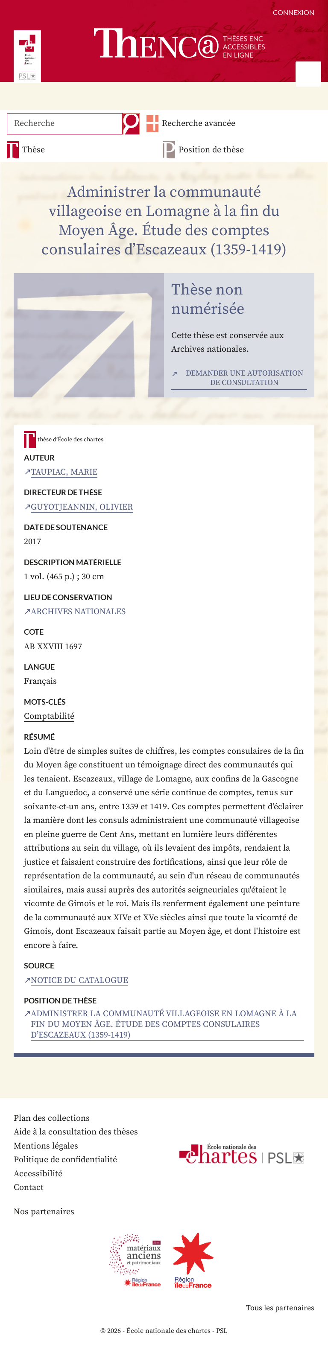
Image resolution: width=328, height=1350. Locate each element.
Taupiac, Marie (64, 472)
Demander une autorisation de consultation (244, 378)
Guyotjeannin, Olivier (82, 507)
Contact (29, 1187)
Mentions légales (46, 1146)
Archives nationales (78, 611)
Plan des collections (52, 1118)
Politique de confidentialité (65, 1160)
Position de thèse (211, 150)
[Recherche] (64, 123)
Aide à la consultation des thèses (76, 1132)
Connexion (293, 12)
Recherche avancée (198, 123)
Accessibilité (38, 1174)
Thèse (33, 150)
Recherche (130, 123)
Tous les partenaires (279, 1308)
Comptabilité (49, 716)
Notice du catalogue (79, 980)
